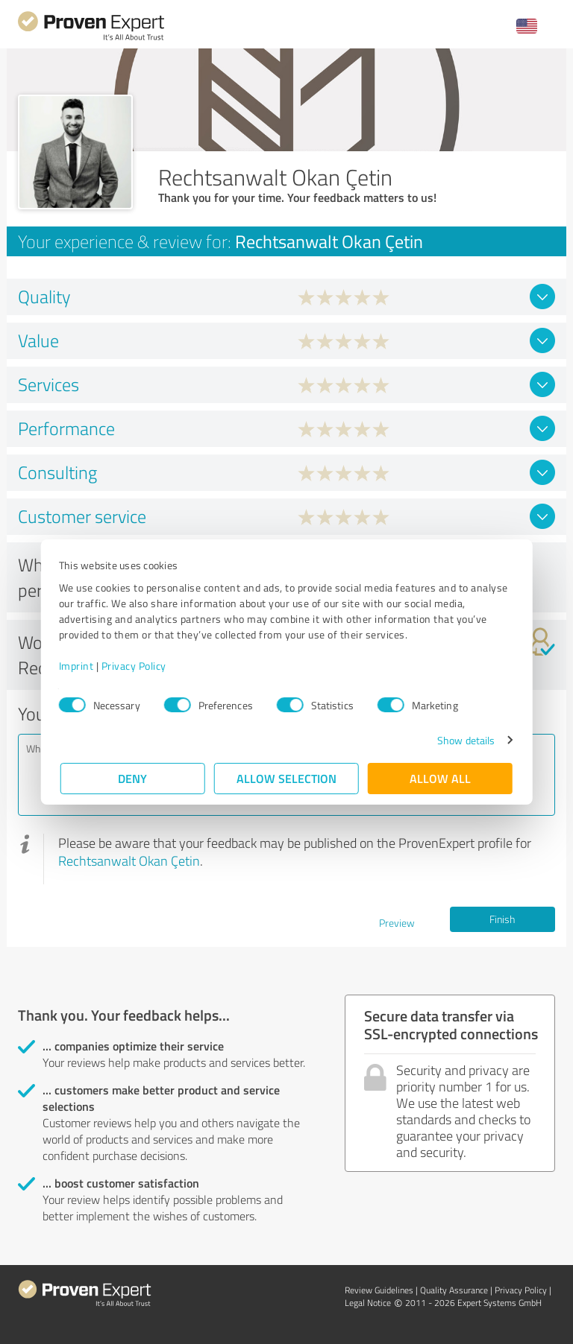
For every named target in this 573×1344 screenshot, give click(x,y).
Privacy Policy (135, 666)
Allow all (440, 778)
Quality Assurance (454, 1290)
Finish (502, 919)
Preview (397, 923)
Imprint (78, 666)
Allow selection (286, 778)
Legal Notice (368, 1302)
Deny (133, 778)
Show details (464, 740)
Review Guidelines (379, 1290)
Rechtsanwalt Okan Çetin (129, 860)
